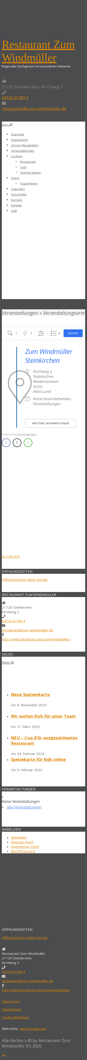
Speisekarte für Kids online (38, 759)
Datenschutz (12, 1009)
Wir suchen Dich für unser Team (43, 716)
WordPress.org (23, 851)
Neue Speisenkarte (30, 694)
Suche (73, 333)
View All (8, 662)
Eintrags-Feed (22, 842)
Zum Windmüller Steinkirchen (48, 356)
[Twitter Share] (17, 442)
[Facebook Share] (6, 442)
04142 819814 (15, 97)
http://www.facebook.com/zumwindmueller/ (36, 639)
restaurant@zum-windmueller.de (34, 108)
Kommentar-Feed (25, 846)
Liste (53, 333)
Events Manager (27, 434)
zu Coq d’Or (11, 556)
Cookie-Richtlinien (15, 1017)
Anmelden (18, 837)
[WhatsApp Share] (28, 442)
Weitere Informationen (50, 423)
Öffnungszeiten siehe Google (25, 579)
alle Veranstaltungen (24, 807)
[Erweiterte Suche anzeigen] (41, 333)
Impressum (11, 1001)
